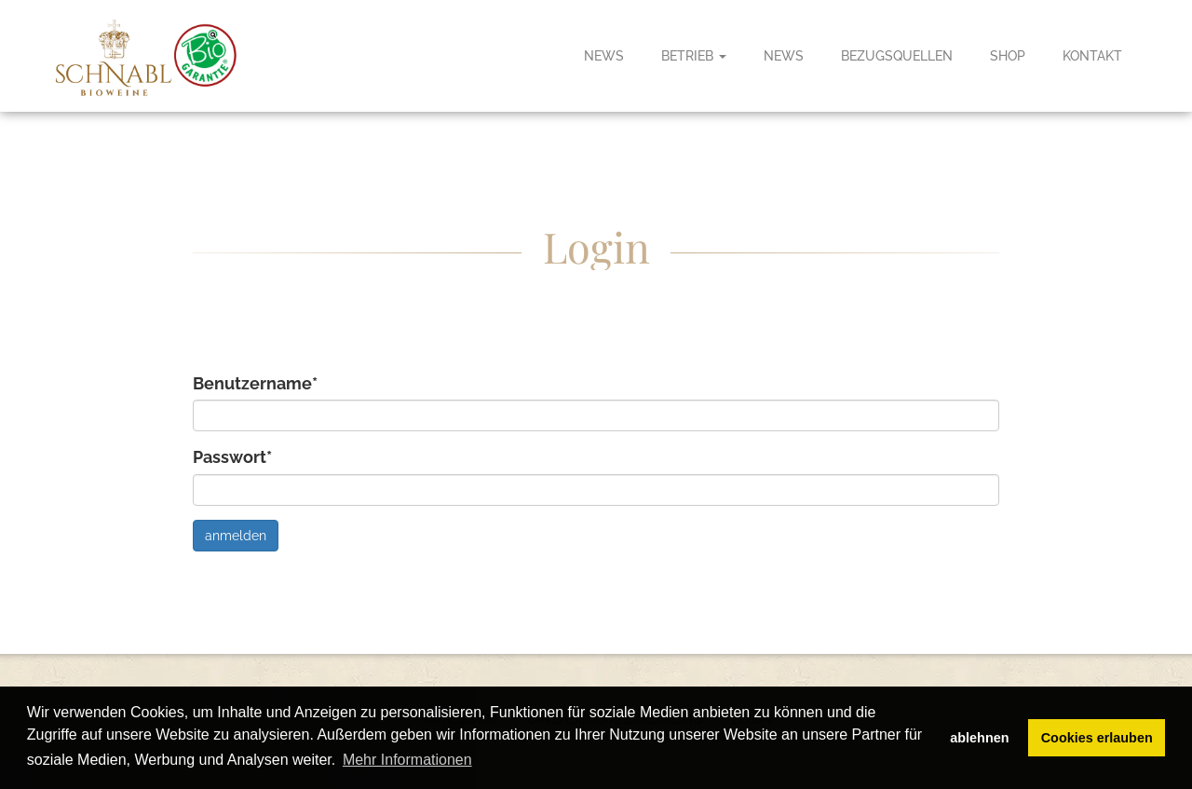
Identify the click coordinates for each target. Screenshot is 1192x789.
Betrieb (693, 55)
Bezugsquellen (897, 55)
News (604, 55)
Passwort (232, 457)
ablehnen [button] (979, 737)
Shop (1007, 55)
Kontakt (1092, 55)
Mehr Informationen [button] (407, 760)
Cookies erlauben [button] (1097, 737)
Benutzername (255, 383)
